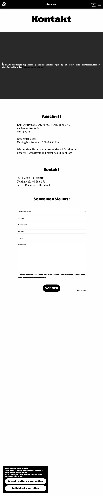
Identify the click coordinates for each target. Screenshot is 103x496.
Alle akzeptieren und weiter (25, 481)
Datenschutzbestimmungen (61, 275)
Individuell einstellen (25, 488)
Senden (51, 288)
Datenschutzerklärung (33, 67)
